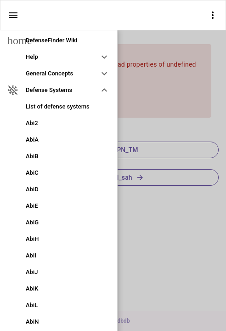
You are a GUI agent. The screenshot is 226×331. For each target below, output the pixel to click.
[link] (58, 40)
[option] (58, 57)
